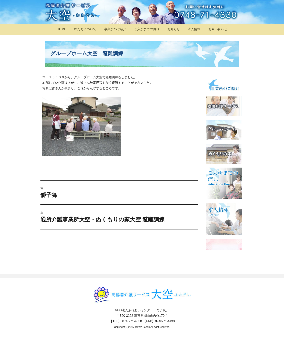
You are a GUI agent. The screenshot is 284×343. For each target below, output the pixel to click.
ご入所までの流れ (146, 29)
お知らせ (173, 29)
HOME (61, 29)
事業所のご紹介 (115, 29)
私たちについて (85, 29)
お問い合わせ (217, 29)
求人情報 (194, 29)
